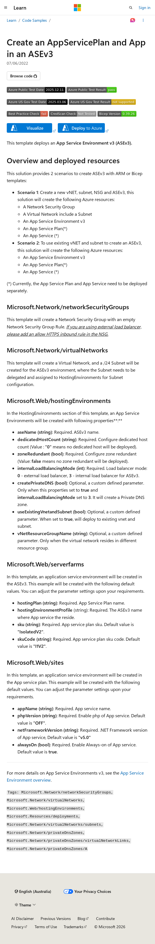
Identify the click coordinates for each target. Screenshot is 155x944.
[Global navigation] (5, 8)
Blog (81, 918)
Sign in (144, 7)
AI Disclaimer (22, 918)
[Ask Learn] (132, 20)
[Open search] (130, 8)
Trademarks (73, 926)
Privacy (17, 926)
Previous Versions (56, 918)
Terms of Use (46, 926)
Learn (11, 20)
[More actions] (143, 20)
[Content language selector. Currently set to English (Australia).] (33, 891)
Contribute (105, 918)
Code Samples (34, 20)
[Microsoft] (77, 7)
